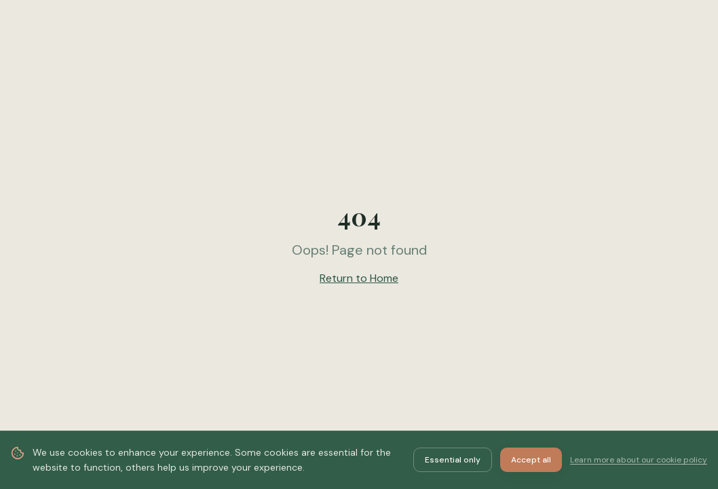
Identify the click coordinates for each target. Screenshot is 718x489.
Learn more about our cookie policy (638, 459)
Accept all (531, 459)
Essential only (452, 459)
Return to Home (359, 278)
